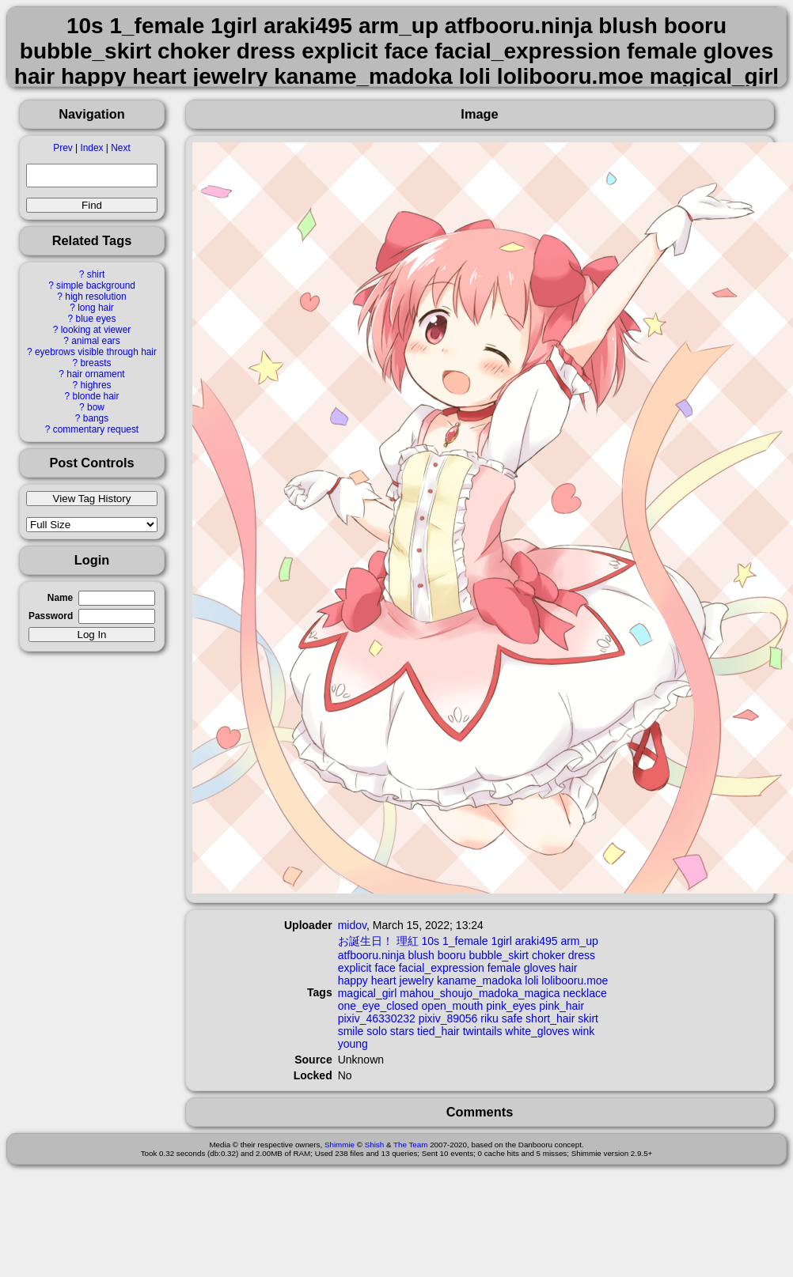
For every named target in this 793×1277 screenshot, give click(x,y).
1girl (501, 941)
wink (583, 1031)
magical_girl (367, 993)
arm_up (579, 941)
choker (548, 955)
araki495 (536, 941)
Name (60, 597)
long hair (96, 307)
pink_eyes (511, 1005)
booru (452, 955)
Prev (62, 147)
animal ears (95, 340)
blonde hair (96, 396)
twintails (483, 1031)
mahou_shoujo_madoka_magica (480, 993)
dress (581, 955)
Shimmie (339, 1144)
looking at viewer (96, 329)
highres (95, 385)
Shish (375, 1144)
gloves (540, 968)
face (384, 968)
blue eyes (96, 318)
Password (50, 615)
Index (91, 147)
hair (568, 968)
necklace (585, 993)
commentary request (95, 429)
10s (430, 941)
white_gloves (537, 1031)
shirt (95, 274)
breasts (95, 362)
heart (383, 980)
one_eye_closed (378, 1005)
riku (489, 1018)
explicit (355, 968)
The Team (410, 1144)
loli (531, 980)
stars (402, 1031)
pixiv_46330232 (376, 1018)
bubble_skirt (499, 955)
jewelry (417, 980)
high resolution (95, 296)
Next (120, 147)
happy (353, 980)
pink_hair (561, 1005)
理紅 (407, 941)
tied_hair (438, 1031)
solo (376, 1031)
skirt (588, 1018)
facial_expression (441, 968)
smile (351, 1031)
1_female (465, 941)
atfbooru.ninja (371, 955)
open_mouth (453, 1005)
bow (95, 407)
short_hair (550, 1018)
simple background (95, 285)
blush (421, 955)
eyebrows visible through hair (96, 351)
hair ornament (95, 374)
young (353, 1043)
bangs (95, 418)
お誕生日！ (365, 941)
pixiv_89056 (448, 1018)
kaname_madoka (479, 980)
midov (352, 925)
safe (512, 1018)
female (504, 968)
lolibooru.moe (574, 980)
